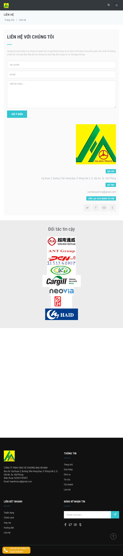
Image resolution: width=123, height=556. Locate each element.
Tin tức (67, 479)
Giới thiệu (68, 469)
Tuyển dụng (9, 512)
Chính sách (9, 517)
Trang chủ (9, 19)
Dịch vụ (67, 474)
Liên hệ (67, 489)
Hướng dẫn (9, 527)
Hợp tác (7, 522)
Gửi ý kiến (17, 114)
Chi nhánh (68, 484)
